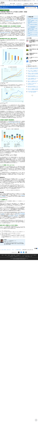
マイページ (29, 0)
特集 (12, 249)
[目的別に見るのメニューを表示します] (31, 3)
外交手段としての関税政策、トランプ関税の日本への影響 (32, 21)
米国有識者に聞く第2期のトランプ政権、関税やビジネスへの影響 (32, 29)
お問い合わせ (16, 0)
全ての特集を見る (29, 64)
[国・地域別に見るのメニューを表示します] (26, 3)
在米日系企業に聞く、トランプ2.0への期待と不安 (32, 33)
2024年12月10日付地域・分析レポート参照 (11, 20)
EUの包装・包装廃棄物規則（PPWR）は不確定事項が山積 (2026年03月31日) (33, 79)
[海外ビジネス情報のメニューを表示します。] (12, 3)
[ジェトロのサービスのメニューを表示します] (19, 3)
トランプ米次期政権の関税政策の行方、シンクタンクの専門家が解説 (32, 27)
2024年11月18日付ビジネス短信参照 (13, 215)
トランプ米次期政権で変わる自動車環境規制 (32, 25)
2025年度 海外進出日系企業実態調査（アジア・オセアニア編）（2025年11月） (33, 92)
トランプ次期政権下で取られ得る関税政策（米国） (32, 35)
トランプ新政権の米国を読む (18, 249)
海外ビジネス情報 (4, 249)
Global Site (20, 0)
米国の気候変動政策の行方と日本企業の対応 (32, 31)
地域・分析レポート (4, 7)
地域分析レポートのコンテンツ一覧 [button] (31, 7)
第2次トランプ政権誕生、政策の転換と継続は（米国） (32, 19)
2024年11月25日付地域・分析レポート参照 (14, 122)
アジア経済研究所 (24, 0)
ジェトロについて (11, 0)
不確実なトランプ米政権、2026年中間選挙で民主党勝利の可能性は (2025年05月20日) (33, 73)
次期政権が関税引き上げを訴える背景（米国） (32, 23)
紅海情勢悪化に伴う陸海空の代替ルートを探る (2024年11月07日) (33, 84)
